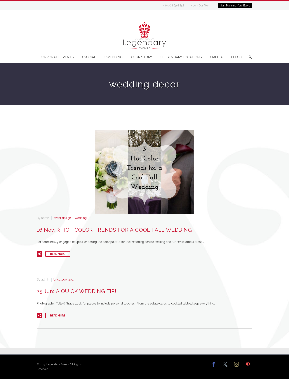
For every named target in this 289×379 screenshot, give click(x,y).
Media (217, 57)
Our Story (142, 57)
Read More (57, 253)
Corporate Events (56, 57)
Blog (237, 57)
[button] (39, 254)
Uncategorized (63, 279)
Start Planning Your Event (235, 5)
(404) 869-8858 (174, 5)
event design (62, 218)
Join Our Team (201, 5)
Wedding (114, 57)
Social (90, 57)
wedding (81, 218)
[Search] (249, 59)
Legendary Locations (182, 57)
